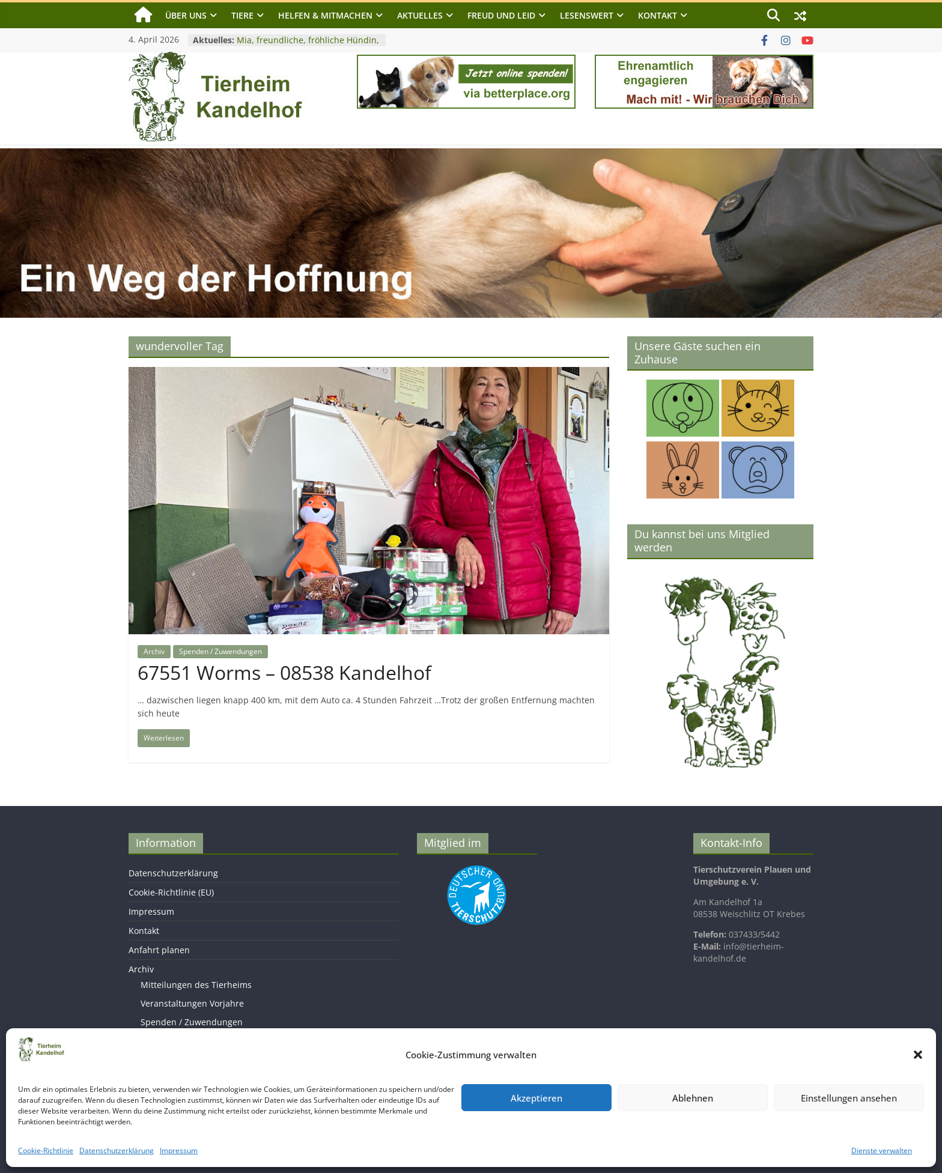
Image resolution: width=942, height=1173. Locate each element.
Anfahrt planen (159, 950)
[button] (918, 1055)
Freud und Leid (501, 15)
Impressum (179, 1150)
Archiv (154, 651)
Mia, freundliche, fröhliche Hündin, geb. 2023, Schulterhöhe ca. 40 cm (308, 46)
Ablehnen (692, 1098)
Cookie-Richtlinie (45, 1150)
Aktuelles (420, 15)
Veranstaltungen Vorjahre (192, 1003)
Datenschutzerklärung (116, 1150)
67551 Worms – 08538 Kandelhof (284, 672)
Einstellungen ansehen (849, 1098)
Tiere (242, 15)
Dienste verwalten (881, 1150)
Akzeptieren (536, 1098)
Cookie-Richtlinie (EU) (171, 892)
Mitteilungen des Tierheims (196, 984)
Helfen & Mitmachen (325, 15)
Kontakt (657, 15)
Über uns (186, 15)
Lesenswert (586, 15)
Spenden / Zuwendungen (220, 651)
